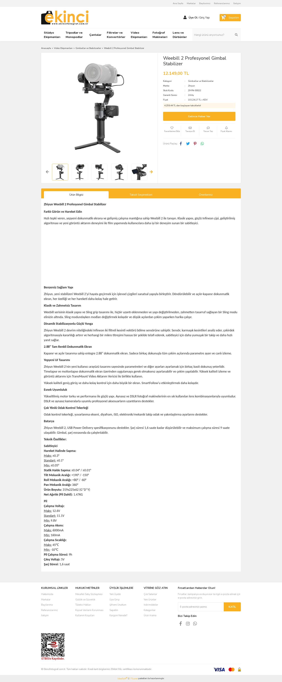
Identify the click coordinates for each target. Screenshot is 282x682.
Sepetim (114, 610)
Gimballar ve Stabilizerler (200, 81)
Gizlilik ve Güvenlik (85, 599)
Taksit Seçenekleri (141, 195)
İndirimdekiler (151, 604)
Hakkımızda (47, 594)
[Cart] (230, 17)
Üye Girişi (115, 599)
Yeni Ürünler (150, 599)
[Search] (216, 35)
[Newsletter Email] (201, 606)
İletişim (237, 3)
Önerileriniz (206, 195)
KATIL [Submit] (232, 607)
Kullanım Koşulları (84, 615)
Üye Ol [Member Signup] (193, 17)
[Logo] (64, 17)
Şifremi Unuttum (118, 604)
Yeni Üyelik (115, 594)
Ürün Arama (150, 615)
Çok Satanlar (150, 594)
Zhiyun (191, 85)
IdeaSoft (122, 678)
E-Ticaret (133, 678)
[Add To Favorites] (172, 131)
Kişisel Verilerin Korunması (89, 610)
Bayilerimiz (204, 3)
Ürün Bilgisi (76, 195)
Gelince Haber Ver (199, 116)
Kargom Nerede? (118, 615)
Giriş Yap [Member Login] (204, 17)
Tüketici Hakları (83, 604)
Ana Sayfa (178, 3)
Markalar (191, 3)
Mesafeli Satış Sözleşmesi (89, 594)
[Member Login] (185, 17)
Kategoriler (150, 610)
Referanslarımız (222, 3)
